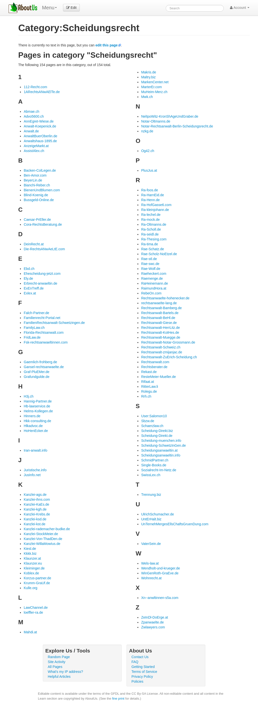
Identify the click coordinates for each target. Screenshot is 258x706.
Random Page (59, 657)
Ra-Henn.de (150, 200)
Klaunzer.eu (33, 563)
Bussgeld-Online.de (39, 200)
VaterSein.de (151, 544)
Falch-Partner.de (36, 313)
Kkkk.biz (30, 553)
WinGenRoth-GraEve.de (159, 573)
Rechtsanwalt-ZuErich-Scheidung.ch (169, 357)
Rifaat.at (147, 382)
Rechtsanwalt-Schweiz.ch (160, 347)
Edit (71, 8)
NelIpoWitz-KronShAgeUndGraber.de (169, 116)
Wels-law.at (150, 563)
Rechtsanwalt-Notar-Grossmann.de (168, 342)
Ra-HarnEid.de (152, 195)
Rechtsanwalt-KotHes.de (160, 332)
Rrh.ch (146, 396)
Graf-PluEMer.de (36, 372)
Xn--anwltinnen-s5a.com (159, 598)
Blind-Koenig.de (36, 195)
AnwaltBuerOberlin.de (40, 136)
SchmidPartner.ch (154, 460)
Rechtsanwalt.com (155, 362)
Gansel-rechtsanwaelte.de (44, 367)
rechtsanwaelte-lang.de (159, 303)
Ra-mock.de (150, 219)
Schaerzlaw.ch (152, 426)
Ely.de (28, 278)
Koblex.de (31, 573)
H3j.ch (28, 396)
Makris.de (148, 72)
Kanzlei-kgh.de (35, 509)
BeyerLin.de (33, 180)
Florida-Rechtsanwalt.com (44, 332)
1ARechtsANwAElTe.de (42, 92)
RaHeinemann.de (154, 283)
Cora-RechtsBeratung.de (43, 224)
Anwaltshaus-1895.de (40, 141)
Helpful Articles (59, 676)
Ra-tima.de (149, 244)
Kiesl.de (30, 549)
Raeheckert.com (153, 274)
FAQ (134, 662)
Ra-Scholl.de (151, 229)
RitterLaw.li (149, 386)
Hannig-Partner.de (38, 401)
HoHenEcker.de (36, 431)
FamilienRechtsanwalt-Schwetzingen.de (54, 323)
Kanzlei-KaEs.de (36, 504)
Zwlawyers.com (153, 627)
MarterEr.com (151, 87)
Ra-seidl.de (150, 234)
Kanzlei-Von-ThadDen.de (43, 539)
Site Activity (56, 662)
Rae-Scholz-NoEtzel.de (159, 254)
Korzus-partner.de (37, 578)
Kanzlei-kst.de (34, 524)
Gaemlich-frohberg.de (40, 362)
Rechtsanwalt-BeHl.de (158, 318)
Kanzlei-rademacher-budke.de (47, 529)
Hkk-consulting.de (37, 421)
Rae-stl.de (149, 259)
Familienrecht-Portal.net (42, 318)
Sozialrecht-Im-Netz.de (158, 470)
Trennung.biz (151, 495)
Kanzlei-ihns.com (37, 499)
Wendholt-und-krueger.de (160, 568)
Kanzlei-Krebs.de (37, 514)
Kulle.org (30, 588)
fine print (118, 698)
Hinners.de (32, 416)
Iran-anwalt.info (35, 450)
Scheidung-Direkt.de (156, 436)
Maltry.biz (148, 77)
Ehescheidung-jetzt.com (42, 274)
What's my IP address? (65, 672)
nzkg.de (147, 131)
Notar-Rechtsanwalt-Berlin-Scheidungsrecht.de (177, 126)
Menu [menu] (49, 7)
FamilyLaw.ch (34, 328)
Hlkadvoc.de (33, 426)
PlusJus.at (149, 170)
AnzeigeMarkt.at (36, 146)
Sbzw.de (147, 421)
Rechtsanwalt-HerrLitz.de (160, 328)
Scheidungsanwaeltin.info (160, 455)
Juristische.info (35, 470)
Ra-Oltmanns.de (153, 224)
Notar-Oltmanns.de (155, 121)
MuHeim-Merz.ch (154, 92)
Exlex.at (30, 293)
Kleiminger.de (34, 568)
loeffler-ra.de (33, 612)
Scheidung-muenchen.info (161, 441)
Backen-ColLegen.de (40, 170)
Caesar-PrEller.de (37, 219)
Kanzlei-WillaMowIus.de (42, 544)
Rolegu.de (149, 391)
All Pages (55, 667)
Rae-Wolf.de (150, 269)
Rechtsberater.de (154, 367)
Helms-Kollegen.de (38, 411)
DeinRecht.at (34, 244)
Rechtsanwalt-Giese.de (159, 323)
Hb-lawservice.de (37, 406)
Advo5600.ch (34, 116)
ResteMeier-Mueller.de (158, 377)
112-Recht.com (35, 87)
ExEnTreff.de (34, 288)
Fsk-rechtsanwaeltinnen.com (45, 342)
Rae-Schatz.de (152, 249)
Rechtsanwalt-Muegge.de (160, 337)
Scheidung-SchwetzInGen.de (163, 445)
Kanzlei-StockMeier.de (41, 534)
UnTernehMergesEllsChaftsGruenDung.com (174, 524)
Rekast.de (149, 372)
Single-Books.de (153, 465)
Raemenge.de (152, 278)
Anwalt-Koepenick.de (40, 126)
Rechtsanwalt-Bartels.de (159, 313)
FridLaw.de (32, 337)
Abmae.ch (31, 111)
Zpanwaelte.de (152, 622)
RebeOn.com (151, 293)
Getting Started (143, 667)
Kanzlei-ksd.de (35, 519)
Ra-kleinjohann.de (155, 210)
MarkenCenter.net (154, 82)
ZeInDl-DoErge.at (154, 617)
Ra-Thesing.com (153, 239)
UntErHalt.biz (151, 519)
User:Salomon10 (154, 416)
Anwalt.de (31, 131)
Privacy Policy (142, 676)
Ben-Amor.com (35, 175)
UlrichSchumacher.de (157, 514)
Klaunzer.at (32, 558)
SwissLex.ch (150, 475)
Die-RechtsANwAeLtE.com (44, 249)
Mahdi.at (30, 632)
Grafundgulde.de (36, 377)
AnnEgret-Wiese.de (38, 121)
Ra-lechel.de (151, 215)
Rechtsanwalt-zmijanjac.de (161, 352)
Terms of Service (144, 672)
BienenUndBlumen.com (42, 190)
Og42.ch (147, 151)
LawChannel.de (36, 607)
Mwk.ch (147, 97)
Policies (137, 681)
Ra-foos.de (149, 190)
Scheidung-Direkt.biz (157, 431)
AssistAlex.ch (34, 151)
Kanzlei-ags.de (35, 495)
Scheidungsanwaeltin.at (159, 450)
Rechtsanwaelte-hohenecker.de (165, 298)
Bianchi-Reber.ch (37, 185)
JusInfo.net (32, 475)
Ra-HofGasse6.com (156, 205)
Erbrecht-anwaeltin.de (40, 283)
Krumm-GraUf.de (37, 583)
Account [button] (239, 8)
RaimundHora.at (153, 288)
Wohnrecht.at (151, 578)
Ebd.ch (29, 269)
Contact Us (139, 657)
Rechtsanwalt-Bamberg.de (161, 308)
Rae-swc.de (150, 264)
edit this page (107, 45)
